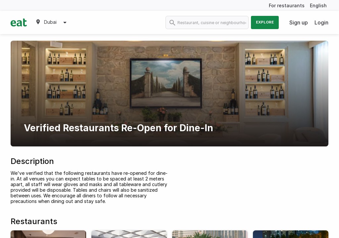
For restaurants (287, 5)
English (318, 5)
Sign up (298, 22)
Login (321, 22)
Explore (265, 22)
